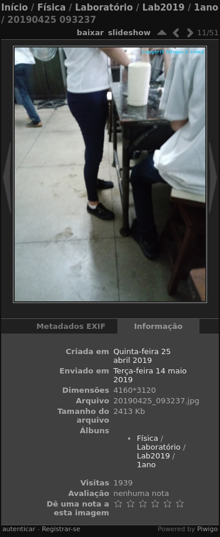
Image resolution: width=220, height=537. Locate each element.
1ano (206, 7)
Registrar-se (61, 529)
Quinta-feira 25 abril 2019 (142, 356)
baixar (90, 32)
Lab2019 (163, 7)
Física (52, 7)
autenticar (18, 529)
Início (14, 7)
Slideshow (129, 32)
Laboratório (104, 7)
